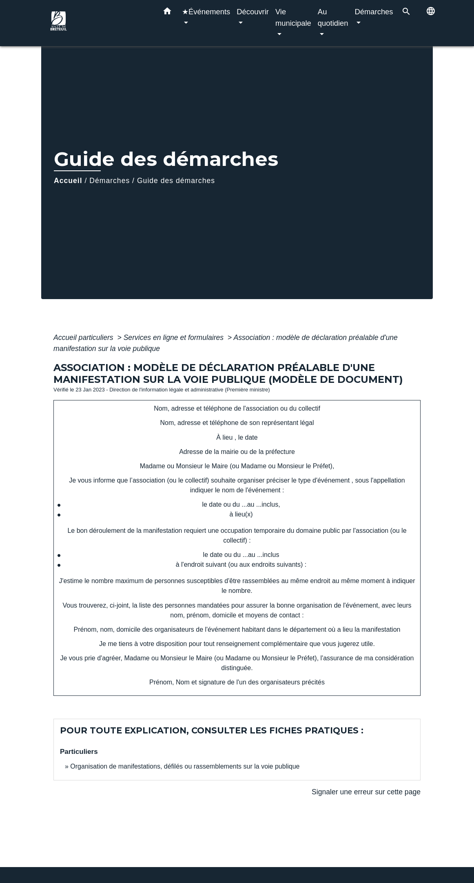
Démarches (109, 181)
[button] (167, 12)
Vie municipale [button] (293, 17)
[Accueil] (98, 23)
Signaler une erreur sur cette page (366, 792)
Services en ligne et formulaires (175, 337)
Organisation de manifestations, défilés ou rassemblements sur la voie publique (184, 766)
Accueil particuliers (84, 337)
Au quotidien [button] (333, 17)
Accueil (68, 181)
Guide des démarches (176, 181)
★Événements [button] (206, 11)
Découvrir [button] (253, 11)
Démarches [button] (374, 11)
